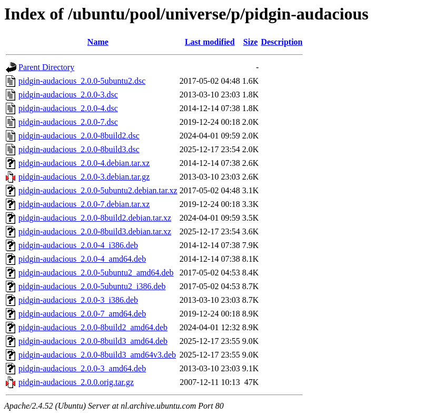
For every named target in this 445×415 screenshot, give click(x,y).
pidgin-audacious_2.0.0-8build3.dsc (79, 149)
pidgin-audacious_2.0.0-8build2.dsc (79, 135)
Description (281, 41)
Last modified (210, 41)
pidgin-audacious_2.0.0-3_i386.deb (78, 299)
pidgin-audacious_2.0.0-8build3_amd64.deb (92, 341)
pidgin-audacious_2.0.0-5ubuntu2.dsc (81, 80)
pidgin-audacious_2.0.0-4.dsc (68, 108)
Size (250, 41)
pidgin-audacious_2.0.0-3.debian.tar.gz (84, 176)
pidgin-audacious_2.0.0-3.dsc (68, 94)
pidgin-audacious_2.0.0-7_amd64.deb (82, 313)
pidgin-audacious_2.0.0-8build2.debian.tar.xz (94, 217)
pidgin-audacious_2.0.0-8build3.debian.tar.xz (94, 231)
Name (97, 41)
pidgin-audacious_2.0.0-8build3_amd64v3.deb (97, 354)
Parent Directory (46, 67)
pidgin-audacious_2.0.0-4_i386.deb (78, 245)
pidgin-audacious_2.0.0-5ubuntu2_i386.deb (92, 286)
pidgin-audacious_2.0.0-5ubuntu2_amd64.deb (96, 272)
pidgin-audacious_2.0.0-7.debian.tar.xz (84, 204)
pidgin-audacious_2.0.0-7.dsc (68, 121)
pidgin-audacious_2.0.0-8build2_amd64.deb (92, 327)
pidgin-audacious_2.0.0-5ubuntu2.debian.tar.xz (97, 190)
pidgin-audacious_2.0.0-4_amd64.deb (82, 258)
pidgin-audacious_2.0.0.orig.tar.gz (76, 382)
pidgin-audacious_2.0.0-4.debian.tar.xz (84, 163)
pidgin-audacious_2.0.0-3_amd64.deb (82, 368)
